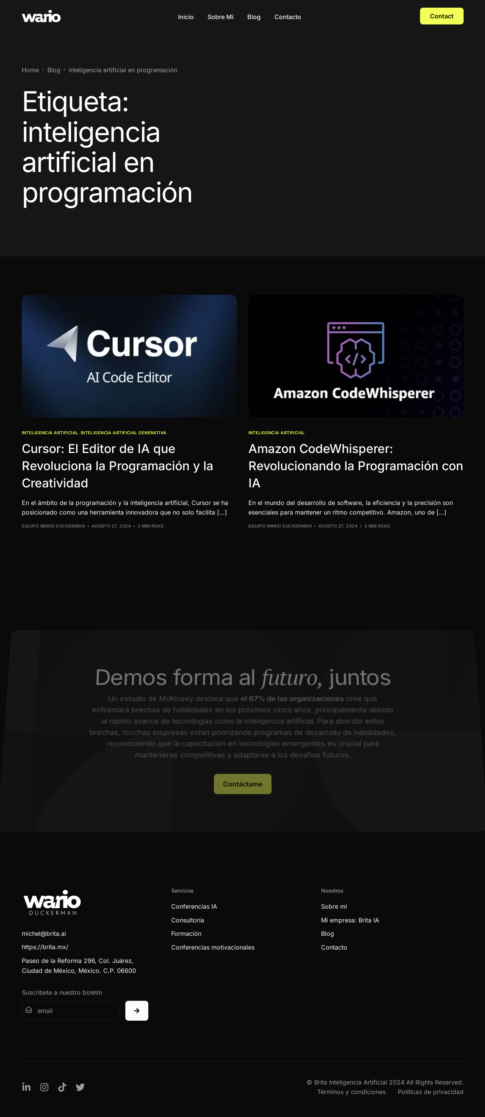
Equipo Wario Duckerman (53, 526)
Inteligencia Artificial (50, 433)
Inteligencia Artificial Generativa (124, 433)
